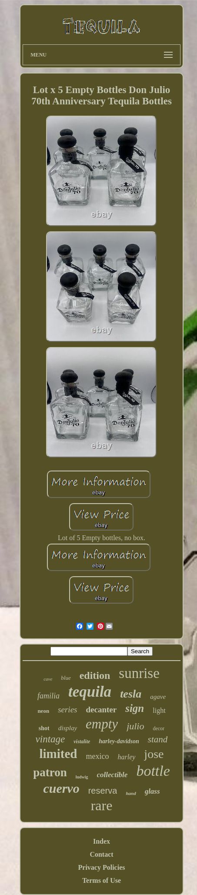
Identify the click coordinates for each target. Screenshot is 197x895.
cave (47, 678)
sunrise (139, 673)
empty (102, 723)
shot (44, 728)
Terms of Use (101, 880)
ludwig (82, 777)
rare (102, 805)
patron (50, 772)
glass (152, 791)
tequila (89, 691)
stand (158, 739)
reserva (102, 790)
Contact (101, 854)
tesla (130, 694)
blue (65, 678)
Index (101, 841)
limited (58, 754)
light (159, 710)
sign (134, 708)
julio (135, 726)
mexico (97, 756)
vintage (50, 739)
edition (95, 675)
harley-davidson (119, 741)
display (67, 728)
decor (158, 728)
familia (48, 695)
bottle (153, 771)
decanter (101, 709)
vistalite (81, 741)
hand (131, 793)
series (67, 709)
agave (158, 696)
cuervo (61, 788)
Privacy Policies (101, 867)
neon (43, 711)
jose (154, 754)
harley (126, 757)
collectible (112, 775)
